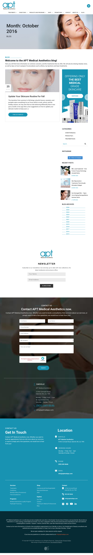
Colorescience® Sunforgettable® (46, 488)
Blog (82, 12)
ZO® (38, 492)
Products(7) (69, 136)
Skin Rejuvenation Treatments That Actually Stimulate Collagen (79, 183)
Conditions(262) (70, 133)
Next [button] (63, 97)
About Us (76, 12)
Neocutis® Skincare (42, 490)
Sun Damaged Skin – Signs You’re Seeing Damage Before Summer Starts (80, 195)
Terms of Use (58, 541)
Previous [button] (86, 97)
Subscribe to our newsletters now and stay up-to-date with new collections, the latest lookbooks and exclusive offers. (46, 269)
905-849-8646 (69, 494)
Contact (68, 12)
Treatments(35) (70, 139)
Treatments (12, 12)
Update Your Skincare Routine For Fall (26, 96)
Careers (39, 502)
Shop (50, 12)
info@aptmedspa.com (44, 410)
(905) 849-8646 (44, 406)
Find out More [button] (18, 115)
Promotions (59, 12)
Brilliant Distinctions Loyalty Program (20, 502)
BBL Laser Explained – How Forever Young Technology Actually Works (79, 171)
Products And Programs (37, 12)
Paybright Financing (15, 504)
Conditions (23, 12)
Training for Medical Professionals (46, 504)
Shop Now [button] (75, 96)
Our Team (39, 499)
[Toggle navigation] (88, 6)
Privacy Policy (67, 541)
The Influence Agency (56, 542)
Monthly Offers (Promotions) (18, 492)
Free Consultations (15, 495)
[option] (75, 96)
